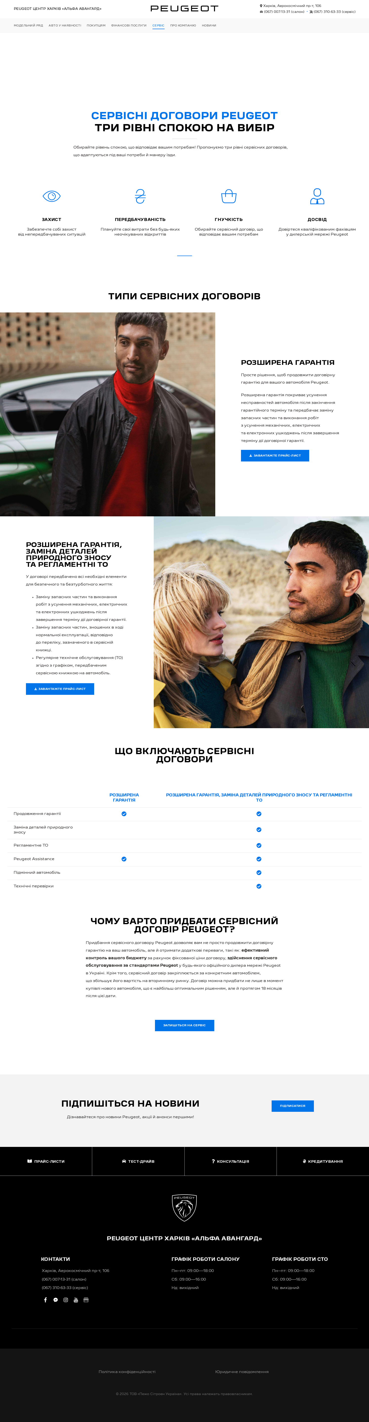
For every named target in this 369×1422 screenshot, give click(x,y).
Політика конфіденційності (127, 1372)
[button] (184, 256)
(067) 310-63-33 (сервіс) (65, 1288)
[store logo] (184, 8)
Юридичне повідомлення (242, 1372)
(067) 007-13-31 (282, 11)
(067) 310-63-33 (333, 11)
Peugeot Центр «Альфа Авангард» (58, 8)
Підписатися (292, 1106)
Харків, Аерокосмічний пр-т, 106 (290, 5)
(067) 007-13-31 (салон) (64, 1279)
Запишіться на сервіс (184, 1025)
